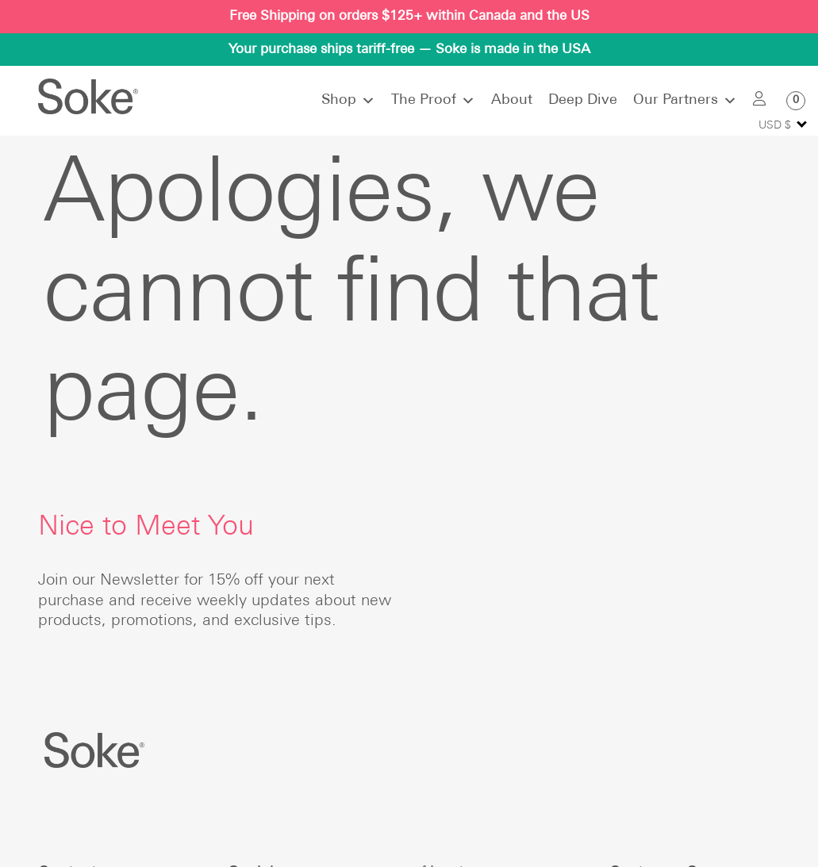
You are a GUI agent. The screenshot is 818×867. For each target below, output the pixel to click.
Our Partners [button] (685, 101)
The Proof (433, 101)
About (511, 100)
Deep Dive (582, 100)
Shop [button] (348, 101)
